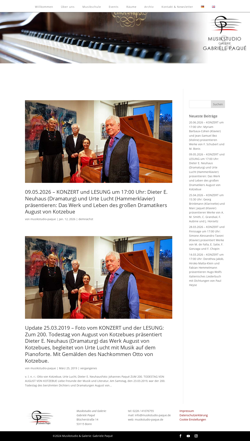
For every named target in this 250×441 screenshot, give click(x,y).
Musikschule (91, 7)
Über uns (68, 7)
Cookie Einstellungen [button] (192, 419)
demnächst (86, 219)
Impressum (186, 411)
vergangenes (88, 368)
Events (114, 7)
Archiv (149, 7)
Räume (131, 7)
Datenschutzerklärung (193, 415)
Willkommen (44, 7)
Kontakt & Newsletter (177, 7)
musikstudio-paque (43, 219)
